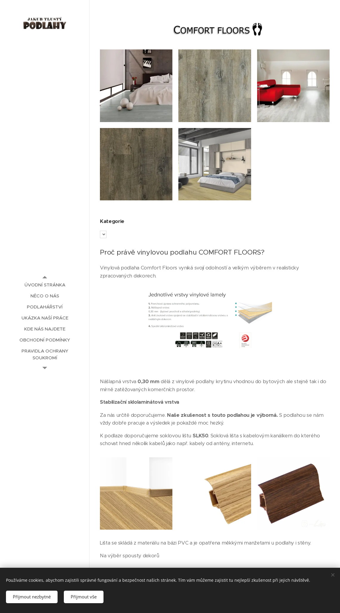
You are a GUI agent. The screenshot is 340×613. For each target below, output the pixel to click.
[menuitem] (45, 284)
